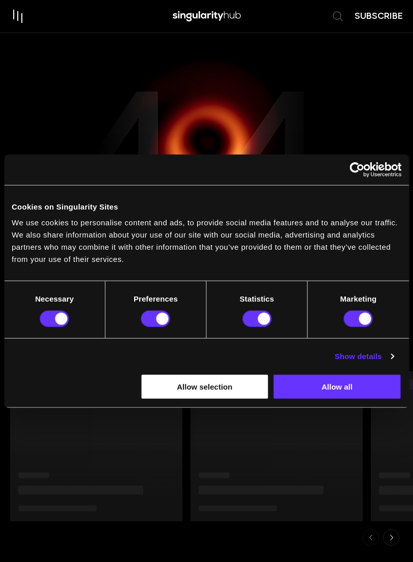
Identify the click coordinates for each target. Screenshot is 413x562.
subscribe (379, 15)
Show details (358, 355)
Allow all (337, 386)
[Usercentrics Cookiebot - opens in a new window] (356, 169)
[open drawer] (18, 16)
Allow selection (204, 386)
